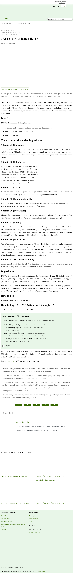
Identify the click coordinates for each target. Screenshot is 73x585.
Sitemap (31, 521)
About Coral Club (6, 521)
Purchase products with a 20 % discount (15, 89)
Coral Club (62, 3)
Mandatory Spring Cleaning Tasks (15, 503)
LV (54, 6)
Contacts (3, 529)
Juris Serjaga (22, 422)
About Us (4, 516)
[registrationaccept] (3, 346)
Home (3, 23)
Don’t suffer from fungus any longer (51, 503)
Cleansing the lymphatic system (14, 476)
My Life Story (5, 518)
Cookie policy (33, 518)
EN (64, 6)
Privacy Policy (34, 516)
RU (59, 6)
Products (8, 23)
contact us (12, 361)
